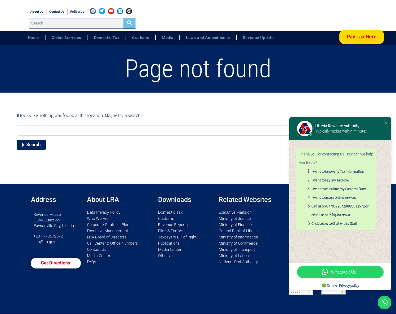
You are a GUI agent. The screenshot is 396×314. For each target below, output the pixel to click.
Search (33, 144)
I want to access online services (334, 197)
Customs (140, 37)
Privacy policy (349, 285)
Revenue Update (258, 37)
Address (43, 199)
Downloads (174, 199)
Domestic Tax (107, 37)
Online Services (66, 37)
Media (167, 37)
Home (33, 37)
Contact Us (56, 11)
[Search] (129, 23)
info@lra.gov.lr (45, 241)
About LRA (103, 199)
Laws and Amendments (208, 37)
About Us (36, 11)
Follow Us (77, 11)
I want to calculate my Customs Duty (339, 188)
